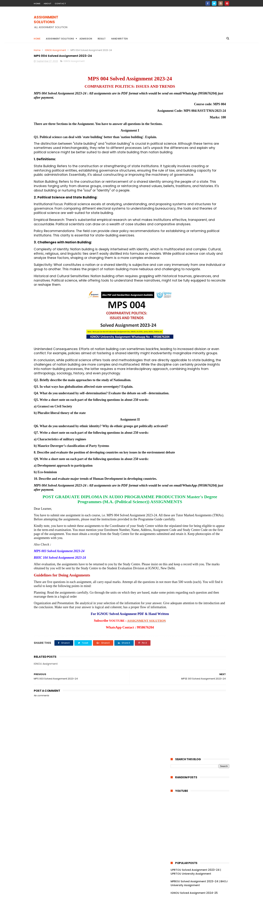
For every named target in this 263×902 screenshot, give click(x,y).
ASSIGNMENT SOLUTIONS (57, 17)
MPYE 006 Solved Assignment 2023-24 (201, 391)
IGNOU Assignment (55, 50)
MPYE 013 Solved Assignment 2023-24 (203, 340)
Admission (85, 38)
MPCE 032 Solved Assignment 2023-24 (201, 459)
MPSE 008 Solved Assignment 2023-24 (201, 571)
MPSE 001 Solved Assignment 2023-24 (203, 626)
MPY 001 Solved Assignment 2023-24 (202, 427)
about (48, 3)
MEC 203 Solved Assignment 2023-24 (202, 432)
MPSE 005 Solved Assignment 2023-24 (201, 595)
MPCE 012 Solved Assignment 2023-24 (203, 492)
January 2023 (187, 662)
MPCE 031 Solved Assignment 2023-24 (203, 466)
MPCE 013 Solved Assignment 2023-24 (203, 487)
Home (37, 38)
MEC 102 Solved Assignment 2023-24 (202, 437)
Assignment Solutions (60, 38)
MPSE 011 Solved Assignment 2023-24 (202, 557)
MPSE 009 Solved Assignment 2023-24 (201, 563)
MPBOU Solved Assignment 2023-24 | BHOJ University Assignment (199, 175)
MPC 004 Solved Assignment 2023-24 (203, 527)
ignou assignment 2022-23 (188, 297)
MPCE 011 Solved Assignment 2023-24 (202, 497)
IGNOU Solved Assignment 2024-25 (194, 185)
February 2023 (188, 657)
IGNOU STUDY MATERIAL (185, 284)
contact (60, 3)
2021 (178, 674)
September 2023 (189, 336)
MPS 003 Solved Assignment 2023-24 (202, 636)
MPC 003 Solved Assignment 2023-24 (202, 532)
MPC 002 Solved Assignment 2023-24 (202, 537)
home (37, 3)
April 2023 (185, 652)
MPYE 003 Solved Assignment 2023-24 (201, 407)
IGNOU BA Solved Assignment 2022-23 (194, 277)
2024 (178, 317)
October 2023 (187, 331)
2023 (178, 322)
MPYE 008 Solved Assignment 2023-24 (201, 370)
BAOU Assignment (183, 263)
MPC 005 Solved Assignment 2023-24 (202, 522)
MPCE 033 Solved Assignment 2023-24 (201, 451)
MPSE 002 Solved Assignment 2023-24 (201, 619)
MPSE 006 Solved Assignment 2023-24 (201, 587)
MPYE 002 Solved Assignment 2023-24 (201, 415)
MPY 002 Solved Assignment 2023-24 (202, 376)
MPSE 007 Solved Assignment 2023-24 (201, 579)
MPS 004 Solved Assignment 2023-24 (202, 631)
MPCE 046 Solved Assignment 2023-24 (201, 443)
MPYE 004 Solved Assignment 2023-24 (201, 399)
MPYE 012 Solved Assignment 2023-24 (203, 345)
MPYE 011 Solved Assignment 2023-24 (202, 350)
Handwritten (119, 38)
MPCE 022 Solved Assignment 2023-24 (201, 480)
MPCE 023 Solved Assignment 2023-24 (201, 472)
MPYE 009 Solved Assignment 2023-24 (201, 362)
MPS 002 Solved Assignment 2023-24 (202, 641)
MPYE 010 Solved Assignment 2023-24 (203, 355)
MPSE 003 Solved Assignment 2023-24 (201, 611)
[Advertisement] (162, 23)
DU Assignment (207, 263)
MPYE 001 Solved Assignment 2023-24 (203, 422)
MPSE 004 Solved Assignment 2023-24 (201, 603)
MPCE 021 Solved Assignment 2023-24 (203, 502)
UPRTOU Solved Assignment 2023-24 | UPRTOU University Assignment (196, 164)
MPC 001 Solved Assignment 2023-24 (202, 542)
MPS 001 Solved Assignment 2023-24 (202, 646)
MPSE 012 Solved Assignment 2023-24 (203, 552)
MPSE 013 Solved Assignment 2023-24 (203, 547)
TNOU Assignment (183, 290)
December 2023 (189, 326)
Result (102, 38)
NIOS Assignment (212, 284)
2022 (178, 669)
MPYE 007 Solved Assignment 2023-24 (201, 383)
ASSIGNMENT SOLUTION (115, 708)
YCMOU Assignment (209, 290)
